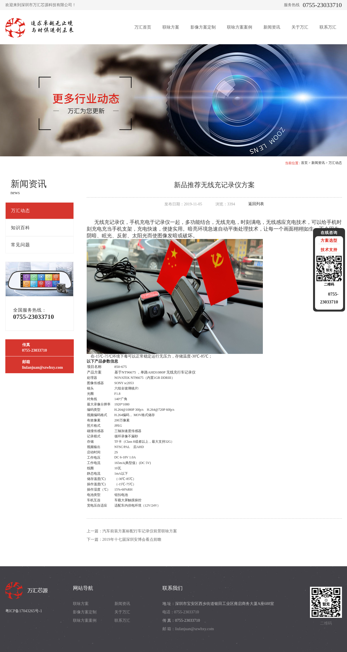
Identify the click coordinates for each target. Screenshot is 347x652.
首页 (304, 163)
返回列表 (256, 204)
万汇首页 (142, 27)
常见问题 (20, 244)
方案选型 (329, 240)
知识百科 (20, 227)
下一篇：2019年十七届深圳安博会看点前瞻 (124, 539)
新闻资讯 (271, 27)
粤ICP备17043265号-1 (23, 611)
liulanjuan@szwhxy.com (42, 367)
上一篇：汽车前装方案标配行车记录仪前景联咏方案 (132, 531)
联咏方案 (170, 27)
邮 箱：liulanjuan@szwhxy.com (188, 629)
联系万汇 (328, 27)
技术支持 (329, 250)
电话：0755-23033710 (180, 612)
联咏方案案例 (239, 27)
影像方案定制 (203, 27)
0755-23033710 (322, 4)
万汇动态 (335, 163)
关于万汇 (299, 27)
